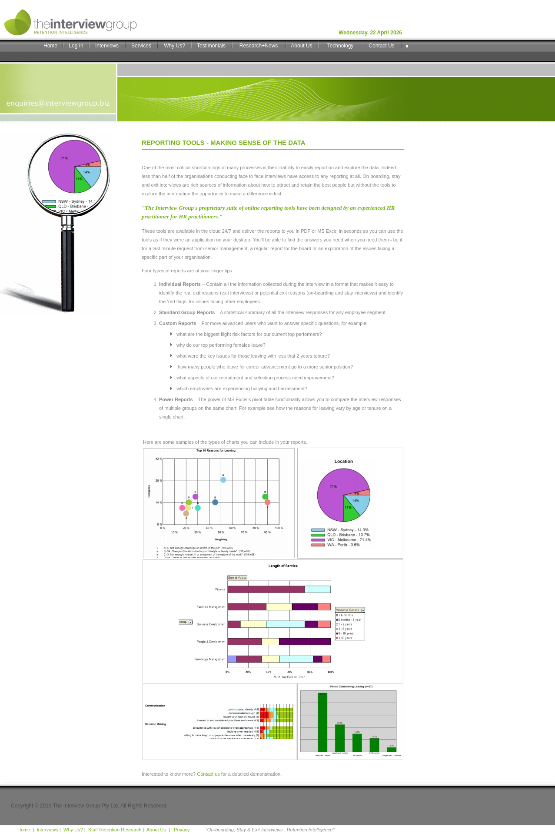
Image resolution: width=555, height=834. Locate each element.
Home (50, 46)
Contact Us (381, 46)
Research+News (258, 46)
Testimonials (211, 46)
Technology (340, 46)
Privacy (181, 829)
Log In (76, 46)
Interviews (107, 46)
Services (141, 46)
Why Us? (174, 46)
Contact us (208, 774)
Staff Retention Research (115, 829)
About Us (301, 46)
